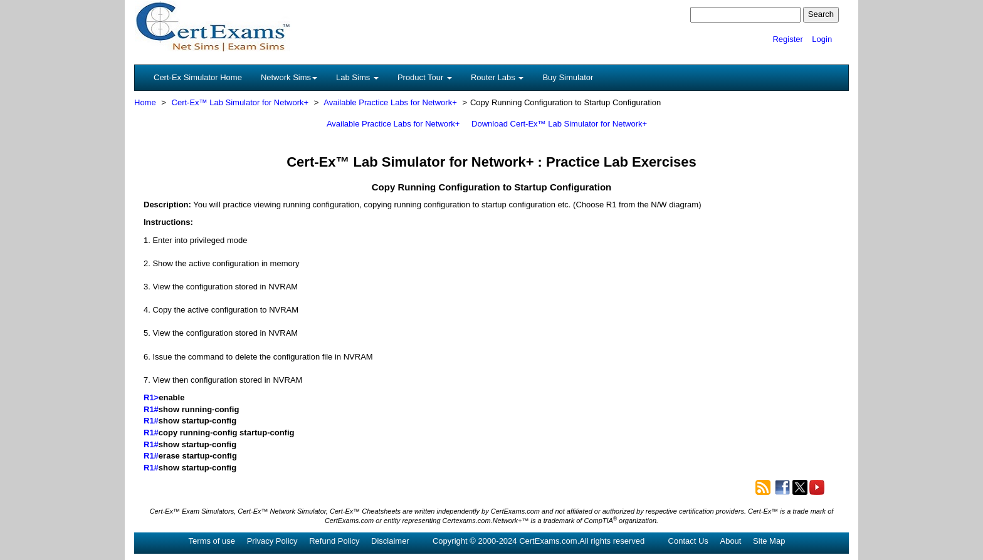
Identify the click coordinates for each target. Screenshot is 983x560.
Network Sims (289, 77)
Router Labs (497, 77)
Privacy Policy (272, 541)
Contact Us (688, 541)
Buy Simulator (567, 77)
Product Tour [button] (424, 77)
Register (787, 39)
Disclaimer (390, 541)
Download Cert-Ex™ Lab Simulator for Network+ (559, 123)
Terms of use (212, 541)
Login (822, 39)
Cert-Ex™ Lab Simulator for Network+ (240, 102)
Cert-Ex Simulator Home (198, 77)
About (730, 541)
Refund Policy (334, 541)
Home (145, 102)
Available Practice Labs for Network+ (390, 102)
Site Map (769, 541)
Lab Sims (357, 77)
